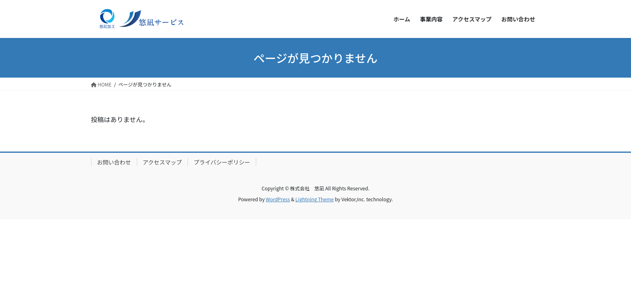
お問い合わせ (114, 162)
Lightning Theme (314, 199)
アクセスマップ (162, 162)
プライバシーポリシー (221, 162)
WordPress (278, 199)
